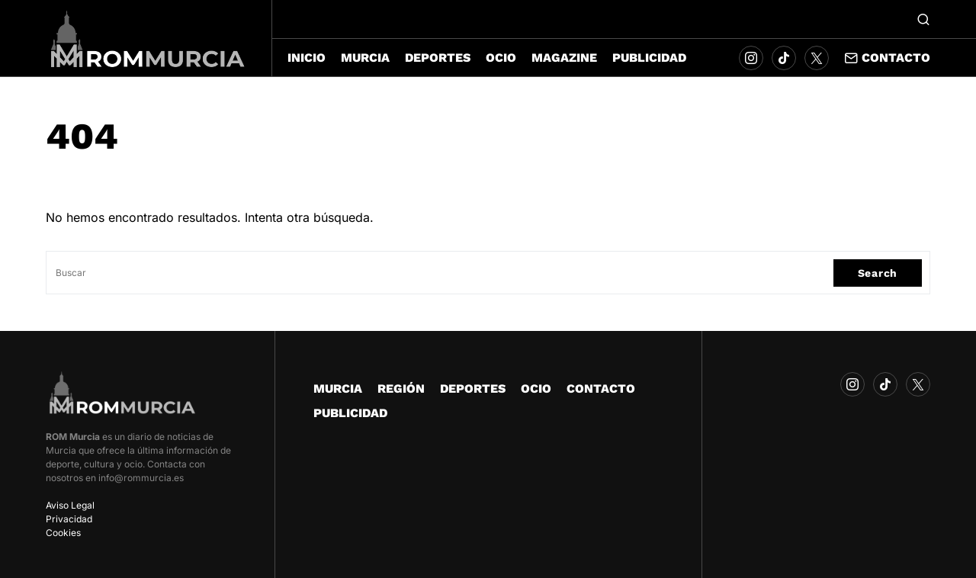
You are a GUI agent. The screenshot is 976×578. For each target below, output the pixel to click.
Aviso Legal (70, 505)
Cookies (63, 532)
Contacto (887, 57)
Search (877, 273)
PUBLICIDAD (350, 413)
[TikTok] (784, 58)
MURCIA (337, 388)
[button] (923, 19)
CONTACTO (601, 388)
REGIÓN (401, 388)
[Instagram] (751, 58)
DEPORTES (473, 388)
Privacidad (69, 519)
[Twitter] (816, 58)
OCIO (536, 388)
